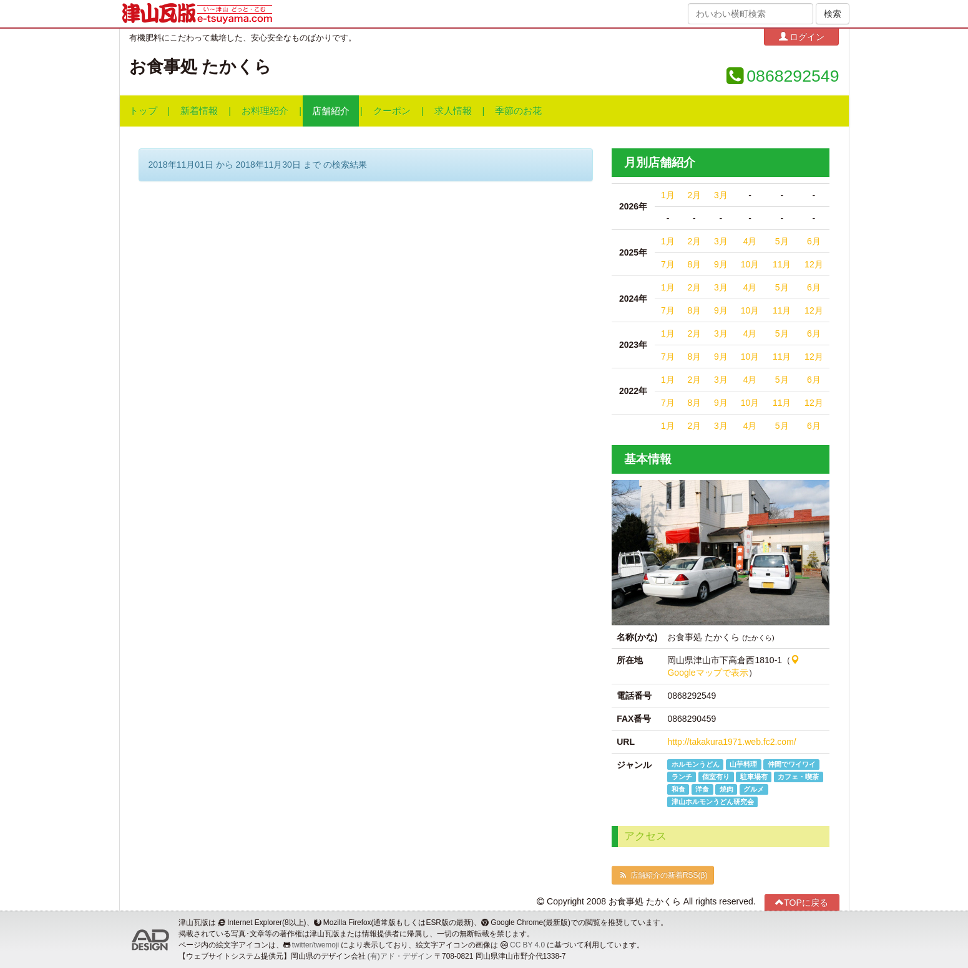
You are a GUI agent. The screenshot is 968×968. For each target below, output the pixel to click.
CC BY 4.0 (527, 945)
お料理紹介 (265, 111)
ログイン (802, 36)
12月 (813, 264)
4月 (750, 241)
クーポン (392, 111)
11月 (782, 264)
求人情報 (453, 111)
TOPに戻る (801, 902)
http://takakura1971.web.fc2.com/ (731, 742)
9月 (721, 264)
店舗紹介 (331, 111)
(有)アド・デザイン (400, 956)
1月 (668, 195)
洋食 (702, 789)
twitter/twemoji (315, 945)
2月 (694, 195)
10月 (750, 264)
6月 (814, 241)
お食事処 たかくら (200, 66)
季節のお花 (518, 111)
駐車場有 (754, 776)
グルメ (753, 789)
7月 (668, 264)
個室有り (716, 776)
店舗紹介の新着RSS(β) (662, 875)
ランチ (682, 776)
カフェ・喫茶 (798, 776)
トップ (143, 111)
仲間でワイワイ (792, 764)
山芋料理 (743, 764)
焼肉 (726, 789)
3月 (721, 195)
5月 (782, 241)
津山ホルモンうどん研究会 (713, 801)
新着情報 (199, 111)
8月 (694, 264)
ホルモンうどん (696, 764)
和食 (678, 789)
